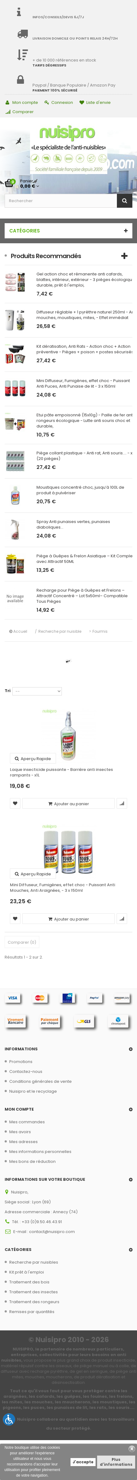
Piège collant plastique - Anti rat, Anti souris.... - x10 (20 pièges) (86, 455)
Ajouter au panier (68, 804)
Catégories (24, 231)
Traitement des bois (29, 1282)
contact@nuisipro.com (52, 1232)
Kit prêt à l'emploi (26, 1272)
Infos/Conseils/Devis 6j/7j (58, 17)
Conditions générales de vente (40, 1081)
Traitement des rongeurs (34, 1302)
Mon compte (22, 102)
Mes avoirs (20, 1132)
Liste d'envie (95, 102)
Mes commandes (27, 1122)
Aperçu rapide (33, 759)
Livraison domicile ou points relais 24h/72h (75, 38)
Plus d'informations (116, 1462)
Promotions (20, 1062)
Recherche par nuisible (59, 631)
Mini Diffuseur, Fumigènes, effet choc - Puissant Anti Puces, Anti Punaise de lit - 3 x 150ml (83, 383)
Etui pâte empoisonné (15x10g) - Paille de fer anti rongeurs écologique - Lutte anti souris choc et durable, (85, 420)
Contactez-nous (25, 1071)
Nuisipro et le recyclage (33, 1091)
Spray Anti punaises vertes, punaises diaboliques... (73, 524)
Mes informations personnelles (40, 1152)
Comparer (20, 112)
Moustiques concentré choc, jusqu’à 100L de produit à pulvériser (80, 490)
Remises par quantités (31, 1312)
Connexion (59, 102)
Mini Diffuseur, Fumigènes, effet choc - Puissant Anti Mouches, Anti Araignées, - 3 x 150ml (62, 887)
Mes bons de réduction (32, 1161)
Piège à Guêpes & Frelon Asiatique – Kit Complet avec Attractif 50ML (85, 558)
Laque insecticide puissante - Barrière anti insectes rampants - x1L (61, 772)
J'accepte (83, 1462)
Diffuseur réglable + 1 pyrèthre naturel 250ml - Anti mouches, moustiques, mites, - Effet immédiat (86, 315)
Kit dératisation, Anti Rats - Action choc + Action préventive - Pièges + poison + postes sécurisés (85, 349)
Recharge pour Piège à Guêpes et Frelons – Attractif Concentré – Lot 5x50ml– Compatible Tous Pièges (82, 596)
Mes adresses (23, 1142)
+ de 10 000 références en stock (64, 60)
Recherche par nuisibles (33, 1262)
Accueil (18, 631)
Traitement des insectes (33, 1292)
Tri (8, 691)
